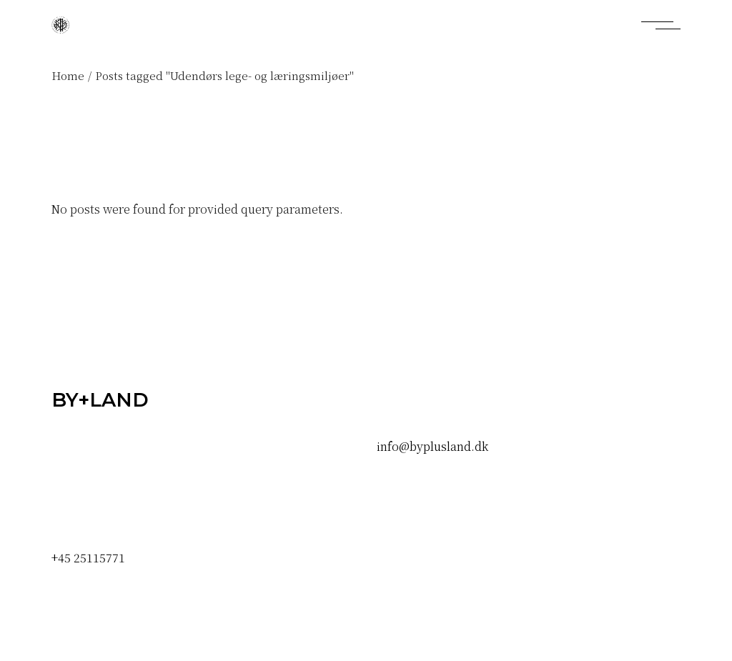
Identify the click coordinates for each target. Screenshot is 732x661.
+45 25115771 (88, 558)
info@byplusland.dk (432, 446)
